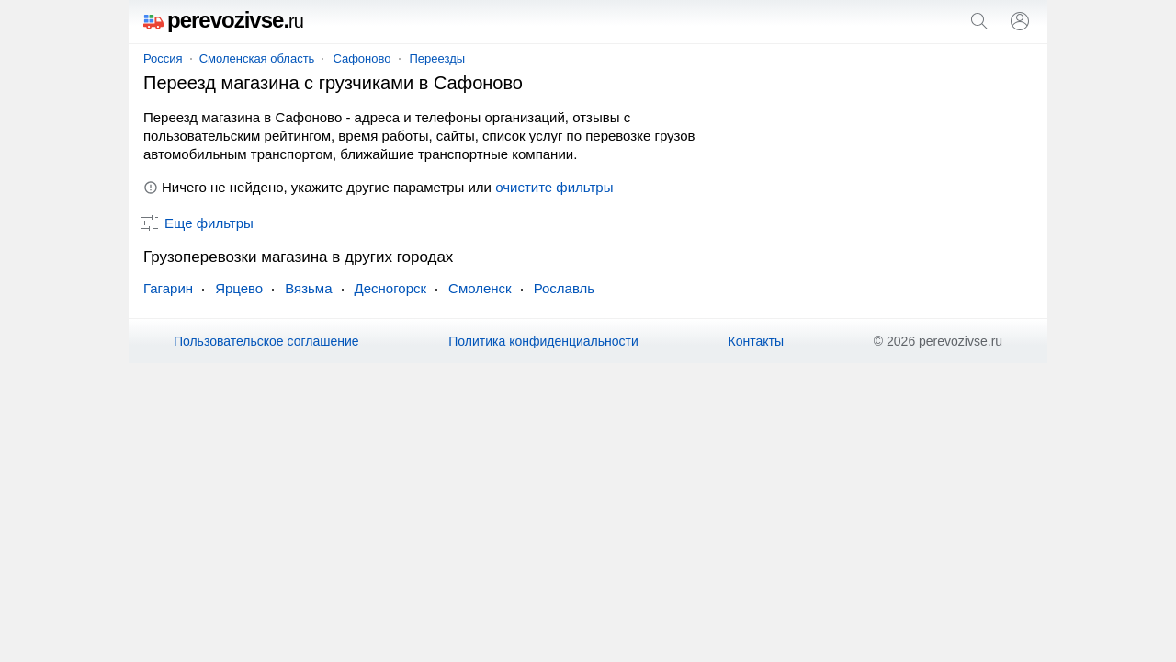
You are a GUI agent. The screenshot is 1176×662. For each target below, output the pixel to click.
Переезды (438, 58)
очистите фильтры (554, 187)
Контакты (756, 341)
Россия (163, 58)
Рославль (564, 288)
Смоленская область (257, 58)
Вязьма (308, 288)
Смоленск (480, 288)
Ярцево (239, 288)
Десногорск (391, 288)
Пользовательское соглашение (266, 341)
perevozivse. (223, 19)
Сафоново (361, 58)
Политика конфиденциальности (543, 341)
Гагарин (168, 288)
